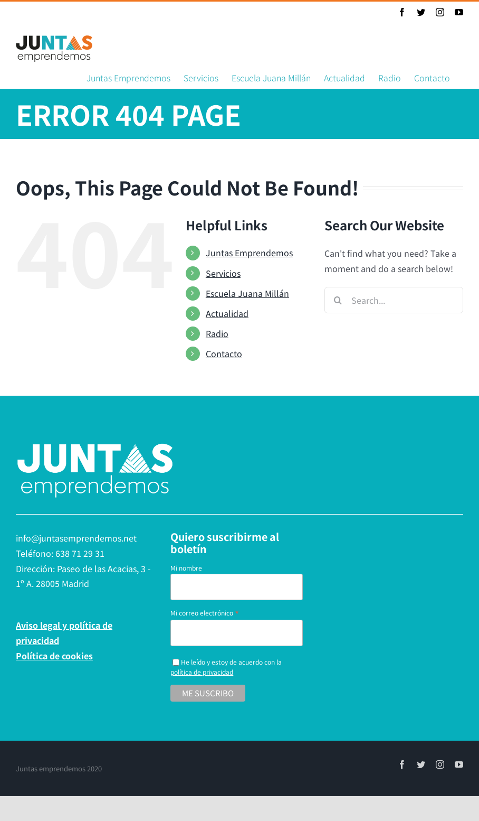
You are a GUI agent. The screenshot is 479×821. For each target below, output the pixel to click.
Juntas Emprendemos (247, 252)
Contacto (222, 353)
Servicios (221, 273)
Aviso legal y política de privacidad (64, 633)
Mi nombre (184, 567)
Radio (215, 333)
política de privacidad (200, 671)
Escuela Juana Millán (245, 293)
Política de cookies (54, 655)
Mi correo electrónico (203, 612)
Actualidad (225, 313)
